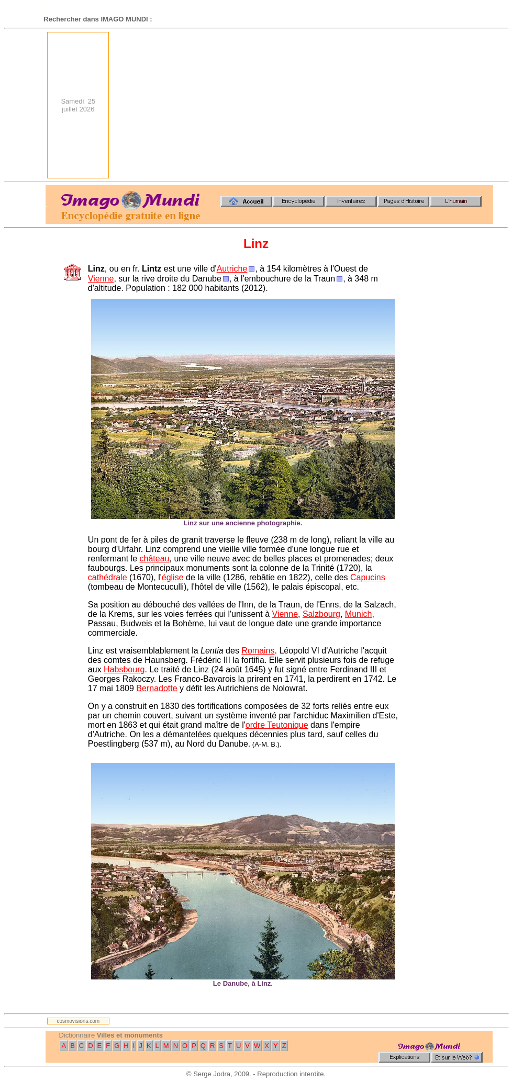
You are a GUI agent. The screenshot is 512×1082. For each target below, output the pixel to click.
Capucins (367, 577)
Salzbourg (321, 614)
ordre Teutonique (277, 724)
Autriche (232, 268)
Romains (257, 650)
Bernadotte (156, 688)
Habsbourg (124, 669)
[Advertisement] (316, 105)
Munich (358, 614)
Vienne (101, 278)
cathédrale (107, 577)
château (155, 558)
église (173, 577)
